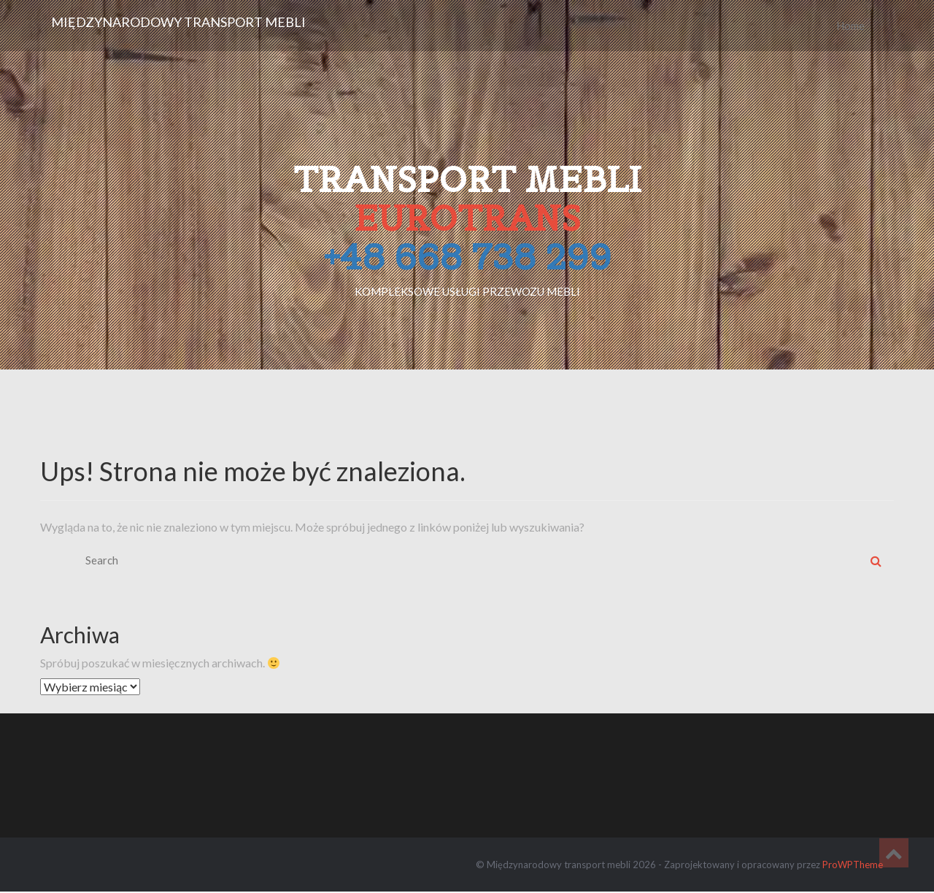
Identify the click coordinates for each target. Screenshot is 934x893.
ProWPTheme (852, 864)
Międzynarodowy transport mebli (178, 22)
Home (850, 25)
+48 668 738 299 (467, 256)
